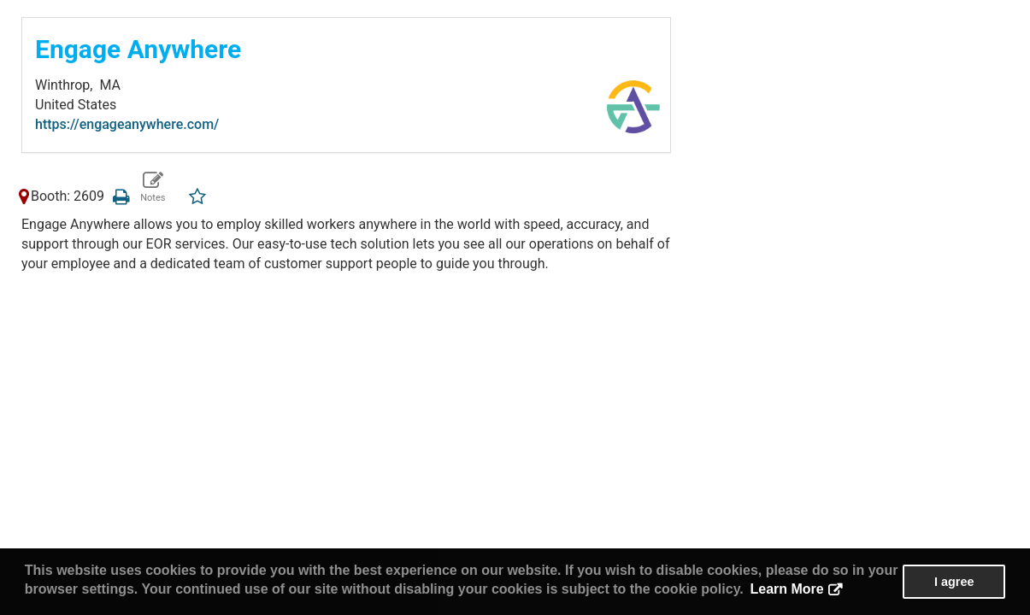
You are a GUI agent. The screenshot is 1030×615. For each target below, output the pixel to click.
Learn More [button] (786, 589)
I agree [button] (954, 582)
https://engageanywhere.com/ (127, 124)
